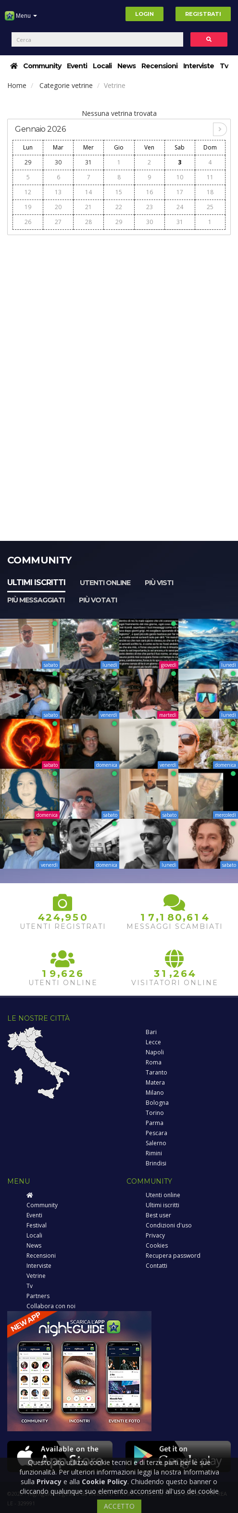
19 (28, 207)
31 (88, 162)
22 (118, 207)
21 (88, 207)
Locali (102, 66)
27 (58, 222)
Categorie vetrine (66, 85)
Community (42, 66)
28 (88, 222)
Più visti (159, 582)
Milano (155, 1092)
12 (28, 192)
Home (16, 85)
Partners (38, 1296)
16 (149, 192)
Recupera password (173, 1255)
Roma (154, 1062)
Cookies (157, 1245)
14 (88, 192)
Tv (224, 66)
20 (58, 207)
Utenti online (105, 582)
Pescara (156, 1133)
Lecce (153, 1042)
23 (149, 207)
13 (58, 192)
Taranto (156, 1072)
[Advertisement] (119, 308)
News (126, 66)
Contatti (156, 1266)
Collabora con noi (50, 1306)
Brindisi (156, 1163)
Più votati (98, 600)
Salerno (156, 1143)
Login (144, 14)
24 (179, 207)
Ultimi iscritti (36, 582)
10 (179, 177)
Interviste (198, 66)
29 (28, 162)
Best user (158, 1215)
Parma (154, 1123)
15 (118, 192)
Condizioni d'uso (169, 1225)
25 (210, 207)
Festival (36, 1225)
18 (210, 192)
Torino (155, 1113)
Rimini (154, 1153)
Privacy (155, 1235)
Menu (21, 19)
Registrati (203, 14)
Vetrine (36, 1276)
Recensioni (159, 66)
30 (58, 162)
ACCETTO (119, 1506)
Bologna (157, 1103)
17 (179, 192)
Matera (155, 1082)
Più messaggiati (35, 600)
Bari (151, 1032)
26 (28, 222)
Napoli (155, 1052)
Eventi (77, 66)
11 (210, 177)
